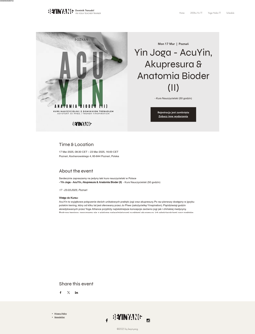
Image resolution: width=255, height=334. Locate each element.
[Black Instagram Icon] (148, 320)
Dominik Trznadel (84, 10)
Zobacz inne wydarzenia (173, 116)
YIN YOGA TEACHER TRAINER (88, 13)
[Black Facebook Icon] (106, 320)
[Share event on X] (68, 292)
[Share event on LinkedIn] (76, 292)
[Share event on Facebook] (60, 292)
